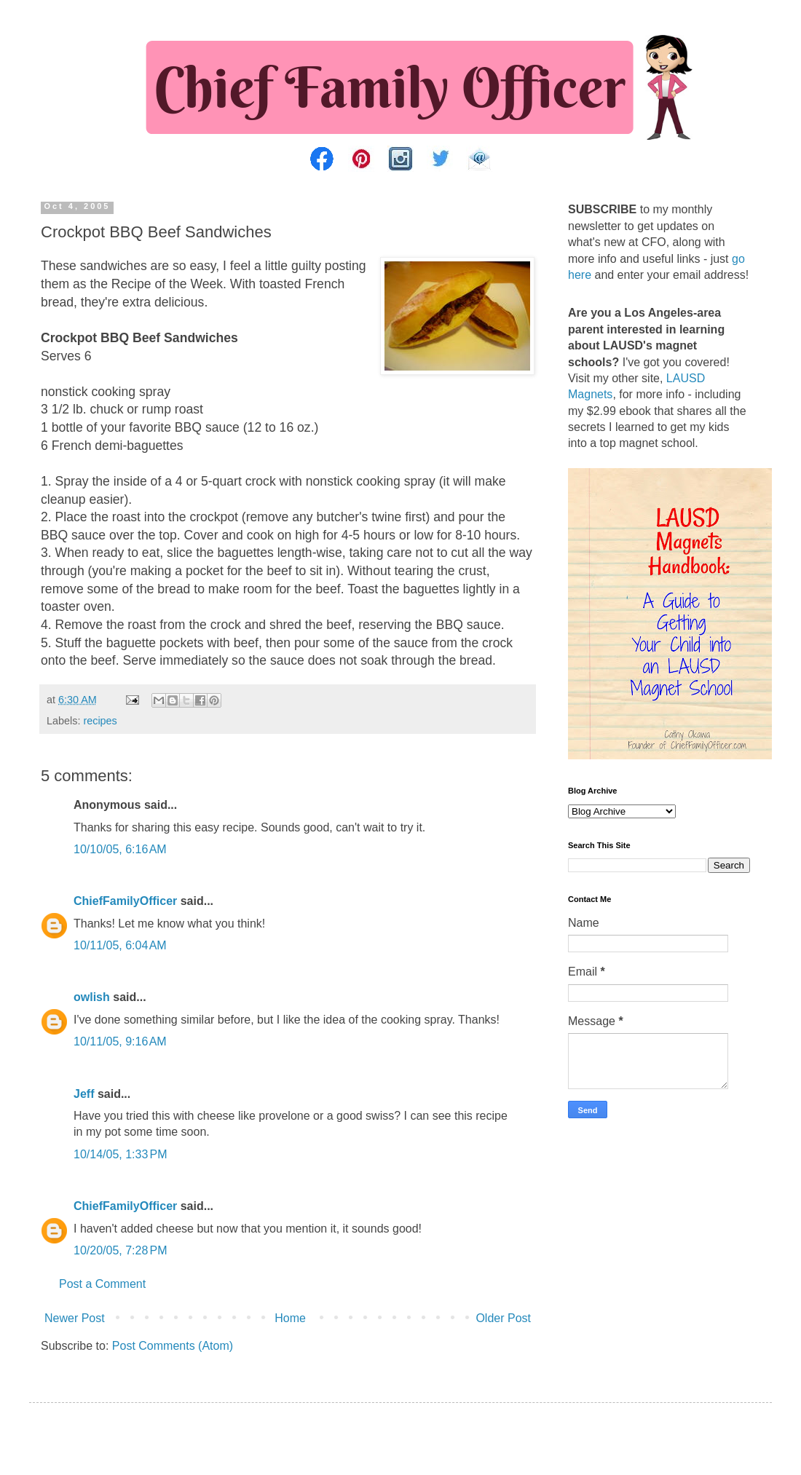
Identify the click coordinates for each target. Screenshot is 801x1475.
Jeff (84, 1094)
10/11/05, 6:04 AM (120, 945)
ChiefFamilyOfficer (125, 901)
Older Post (503, 1318)
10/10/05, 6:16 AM (120, 849)
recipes (100, 721)
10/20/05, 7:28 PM (120, 1250)
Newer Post (74, 1318)
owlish (92, 997)
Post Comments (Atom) (172, 1346)
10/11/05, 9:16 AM (120, 1041)
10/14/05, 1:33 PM (120, 1154)
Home (290, 1318)
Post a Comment (102, 1284)
